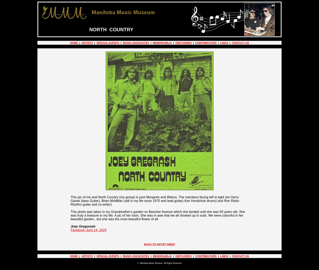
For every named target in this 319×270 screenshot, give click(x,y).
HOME (74, 42)
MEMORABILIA (162, 42)
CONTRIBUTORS (205, 42)
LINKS (224, 42)
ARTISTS (87, 42)
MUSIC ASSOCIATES (136, 42)
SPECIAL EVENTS (107, 42)
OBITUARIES (183, 42)
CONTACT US (240, 42)
